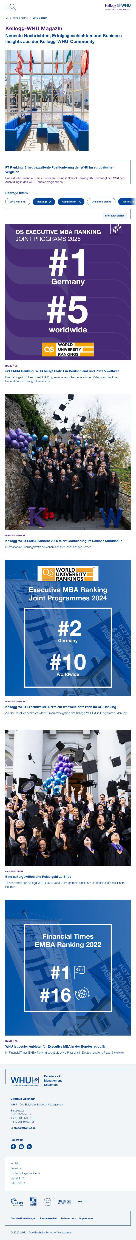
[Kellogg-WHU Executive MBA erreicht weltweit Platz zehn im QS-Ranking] (5, 721)
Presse (15, 1168)
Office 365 (17, 1183)
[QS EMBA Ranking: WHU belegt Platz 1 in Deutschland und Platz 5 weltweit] (5, 385)
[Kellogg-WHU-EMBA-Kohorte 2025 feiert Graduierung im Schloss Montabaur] (5, 551)
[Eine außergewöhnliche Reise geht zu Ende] (5, 890)
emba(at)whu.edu (25, 1128)
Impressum (86, 1218)
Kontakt (15, 1163)
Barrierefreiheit (49, 1218)
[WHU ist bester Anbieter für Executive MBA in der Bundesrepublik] (5, 1056)
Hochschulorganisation (24, 1173)
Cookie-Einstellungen (23, 1218)
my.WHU (16, 1178)
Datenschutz (68, 1218)
